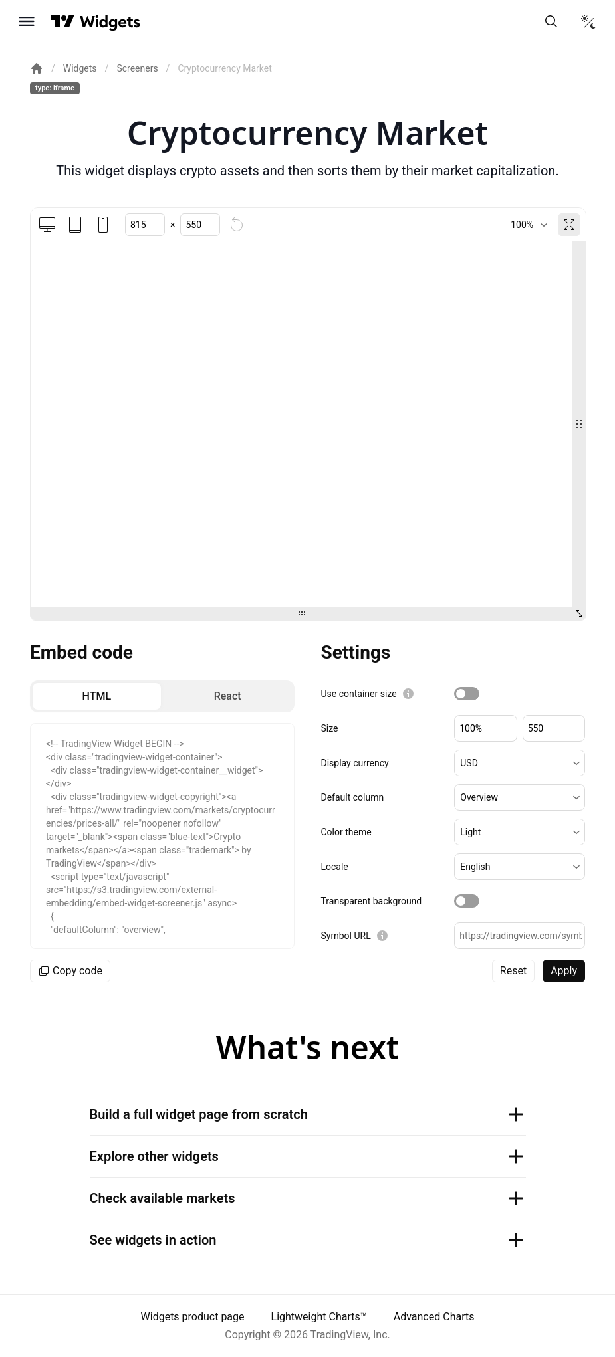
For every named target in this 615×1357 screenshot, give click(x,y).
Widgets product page (193, 1316)
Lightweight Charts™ (319, 1316)
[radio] (97, 696)
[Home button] (110, 21)
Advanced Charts (434, 1316)
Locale (334, 866)
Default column (352, 797)
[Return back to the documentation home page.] (36, 68)
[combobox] (529, 224)
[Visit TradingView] (62, 21)
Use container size (359, 693)
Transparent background (371, 901)
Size (329, 728)
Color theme (346, 832)
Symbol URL (346, 935)
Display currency (355, 763)
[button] (519, 763)
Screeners (137, 68)
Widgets (80, 68)
